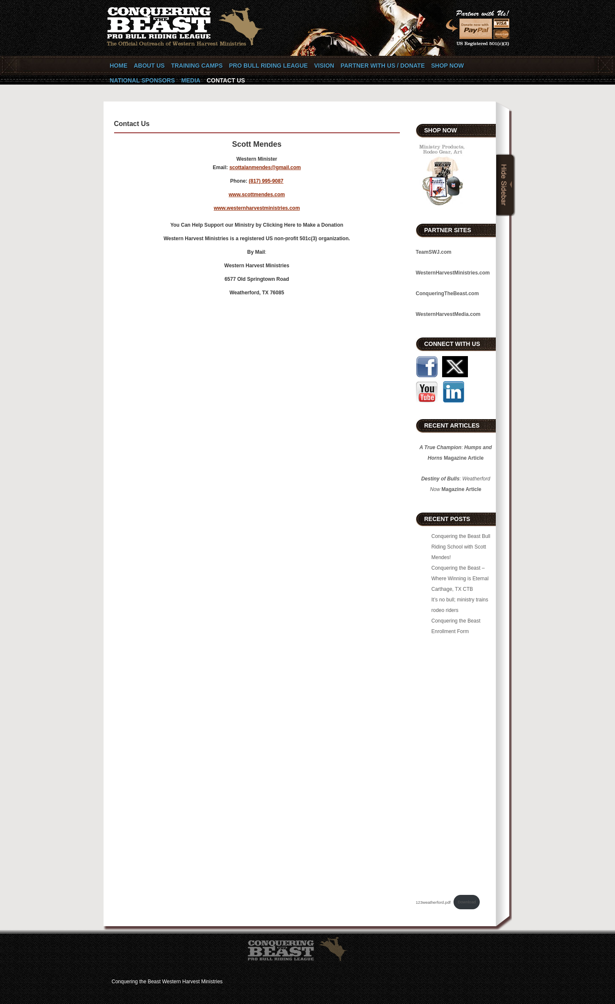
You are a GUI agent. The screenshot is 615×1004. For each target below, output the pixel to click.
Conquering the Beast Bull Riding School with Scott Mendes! (461, 546)
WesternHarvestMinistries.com (453, 273)
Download (467, 902)
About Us (149, 65)
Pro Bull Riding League (268, 65)
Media (190, 80)
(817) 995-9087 (266, 181)
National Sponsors (142, 80)
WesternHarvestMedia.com (448, 314)
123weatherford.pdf (433, 902)
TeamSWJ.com (433, 252)
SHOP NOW (447, 65)
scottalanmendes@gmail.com (265, 167)
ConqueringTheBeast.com (447, 293)
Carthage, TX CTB (452, 589)
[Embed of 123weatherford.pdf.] (456, 764)
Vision (324, 65)
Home (119, 65)
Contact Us (226, 80)
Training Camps (197, 65)
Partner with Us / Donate (383, 65)
